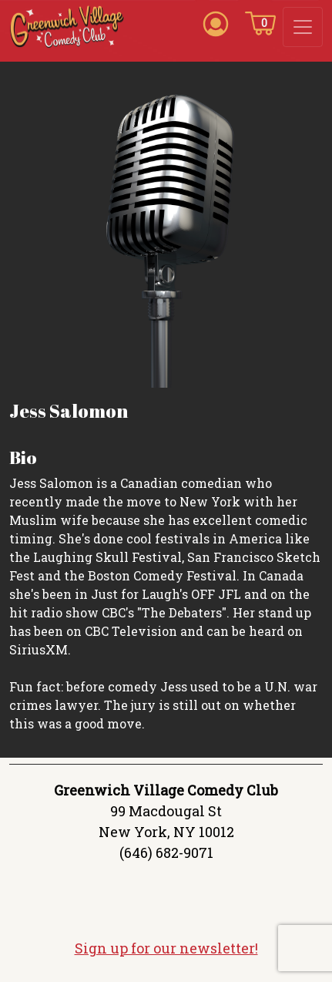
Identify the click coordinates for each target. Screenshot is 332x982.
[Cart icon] (260, 22)
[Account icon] (215, 22)
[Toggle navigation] (303, 27)
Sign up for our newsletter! (166, 948)
